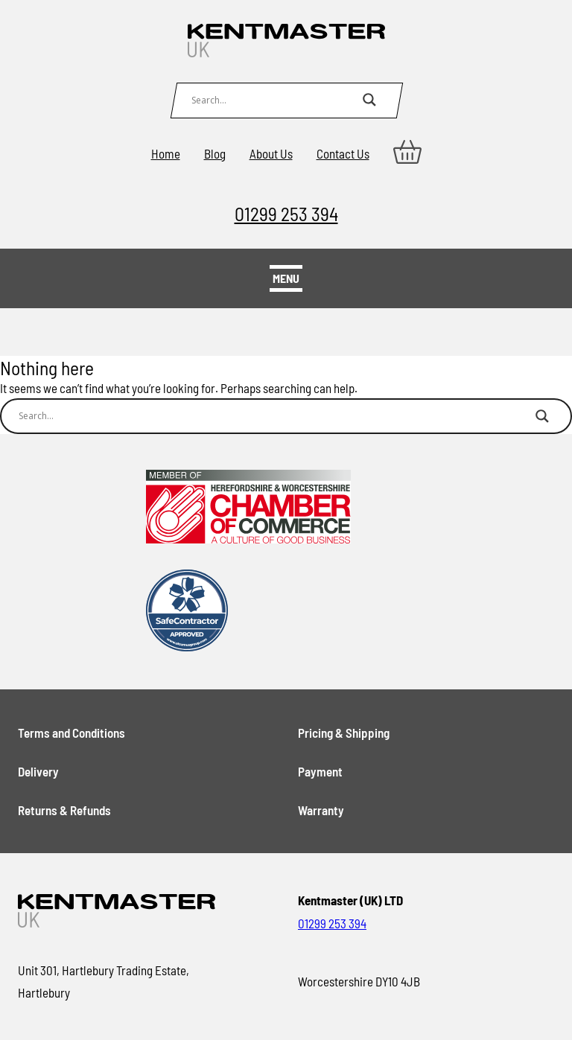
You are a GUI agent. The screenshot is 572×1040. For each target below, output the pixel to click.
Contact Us (343, 153)
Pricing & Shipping (344, 732)
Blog (215, 153)
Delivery (38, 771)
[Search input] (273, 99)
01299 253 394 (286, 213)
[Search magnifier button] (369, 99)
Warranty (321, 810)
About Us (271, 153)
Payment (320, 771)
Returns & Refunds (64, 810)
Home (165, 153)
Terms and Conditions (71, 732)
